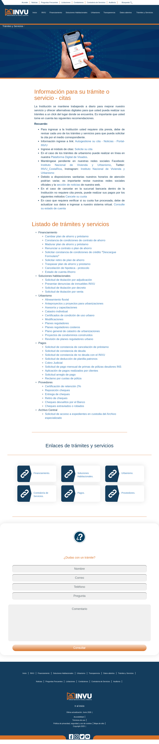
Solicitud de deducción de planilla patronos (71, 358)
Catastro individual (56, 311)
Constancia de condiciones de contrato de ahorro (75, 240)
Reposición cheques (57, 390)
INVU (44, 12)
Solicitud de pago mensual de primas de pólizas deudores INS (83, 366)
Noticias (35, 2)
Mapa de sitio (99, 723)
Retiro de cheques (56, 398)
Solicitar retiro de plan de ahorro (64, 260)
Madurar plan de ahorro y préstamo (66, 244)
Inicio (34, 12)
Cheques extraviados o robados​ (64, 406)
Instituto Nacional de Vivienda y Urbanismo (76, 165)
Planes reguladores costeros (62, 327)
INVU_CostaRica (51, 168)
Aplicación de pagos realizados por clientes (72, 370)
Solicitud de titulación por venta (64, 291)
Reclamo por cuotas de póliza (63, 378)
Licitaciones (66, 2)
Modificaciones (54, 319)
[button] (79, 647)
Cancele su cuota (76, 196)
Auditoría (112, 2)
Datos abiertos (126, 12)
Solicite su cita (83, 149)
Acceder (25, 2)
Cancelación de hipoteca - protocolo (67, 268)
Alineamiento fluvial (57, 299)
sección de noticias (69, 184)
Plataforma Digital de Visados (69, 157)
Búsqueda (127, 2)
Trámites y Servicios (144, 12)
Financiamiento (55, 12)
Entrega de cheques (57, 394)
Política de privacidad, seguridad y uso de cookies (72, 723)
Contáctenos (79, 2)
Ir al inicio (79, 706)
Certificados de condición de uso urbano (69, 315)
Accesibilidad (79, 717)
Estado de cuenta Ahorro (60, 272)
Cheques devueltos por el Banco (65, 402)
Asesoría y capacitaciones (61, 307)
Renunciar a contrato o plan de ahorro (68, 248)
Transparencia (109, 12)
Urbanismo (95, 12)
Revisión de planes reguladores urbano (69, 339)
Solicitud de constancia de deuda (65, 350)
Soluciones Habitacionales (76, 12)
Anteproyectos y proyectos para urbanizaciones (74, 303)
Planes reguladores (57, 323)
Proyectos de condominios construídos (69, 335)
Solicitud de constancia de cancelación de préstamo (77, 347)
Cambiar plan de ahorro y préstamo (67, 236)
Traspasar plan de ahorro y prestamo (67, 264)
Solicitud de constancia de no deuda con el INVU (75, 354)
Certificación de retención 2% (63, 386)
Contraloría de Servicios (96, 2)
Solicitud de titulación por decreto (65, 287)
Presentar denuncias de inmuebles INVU (70, 283)
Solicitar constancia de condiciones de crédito (73, 252)
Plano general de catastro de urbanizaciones (72, 331)
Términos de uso (78, 720)
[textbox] (79, 569)
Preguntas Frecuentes (49, 2)
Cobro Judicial (54, 362)
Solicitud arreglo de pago (60, 374)
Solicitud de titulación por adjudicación (68, 279)
